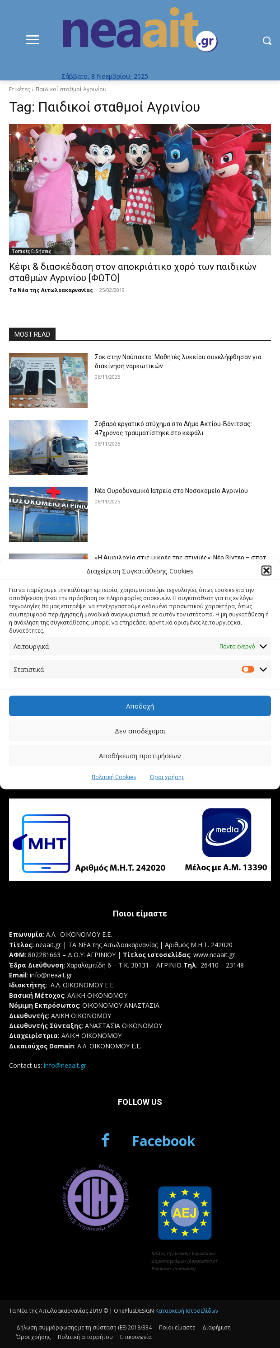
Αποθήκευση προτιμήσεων (140, 755)
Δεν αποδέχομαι (140, 730)
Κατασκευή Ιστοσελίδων (186, 1311)
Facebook (163, 1141)
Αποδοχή (140, 705)
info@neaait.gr (65, 1065)
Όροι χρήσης (167, 776)
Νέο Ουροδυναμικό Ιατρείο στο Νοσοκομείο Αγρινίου (171, 490)
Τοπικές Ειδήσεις (31, 251)
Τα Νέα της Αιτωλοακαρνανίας (51, 290)
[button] (266, 570)
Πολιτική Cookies (114, 776)
